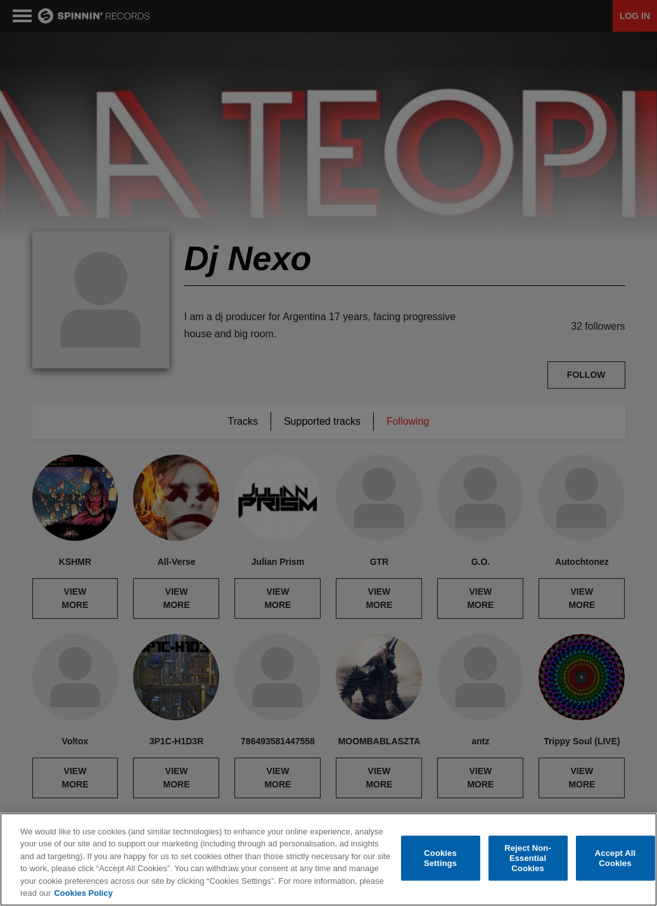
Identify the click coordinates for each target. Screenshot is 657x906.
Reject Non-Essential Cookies (527, 858)
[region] (328, 859)
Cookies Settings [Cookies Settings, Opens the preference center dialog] (440, 858)
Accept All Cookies (615, 858)
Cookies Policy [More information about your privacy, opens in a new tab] (83, 893)
